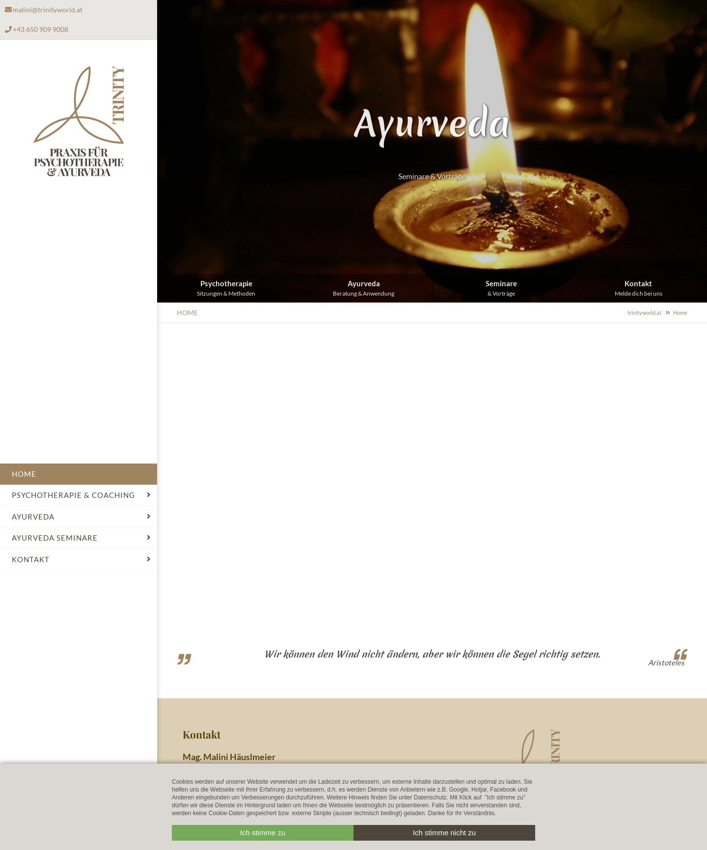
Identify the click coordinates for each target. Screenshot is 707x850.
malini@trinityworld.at (47, 9)
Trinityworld (79, 121)
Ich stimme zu (263, 832)
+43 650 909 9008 (40, 29)
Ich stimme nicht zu (444, 832)
